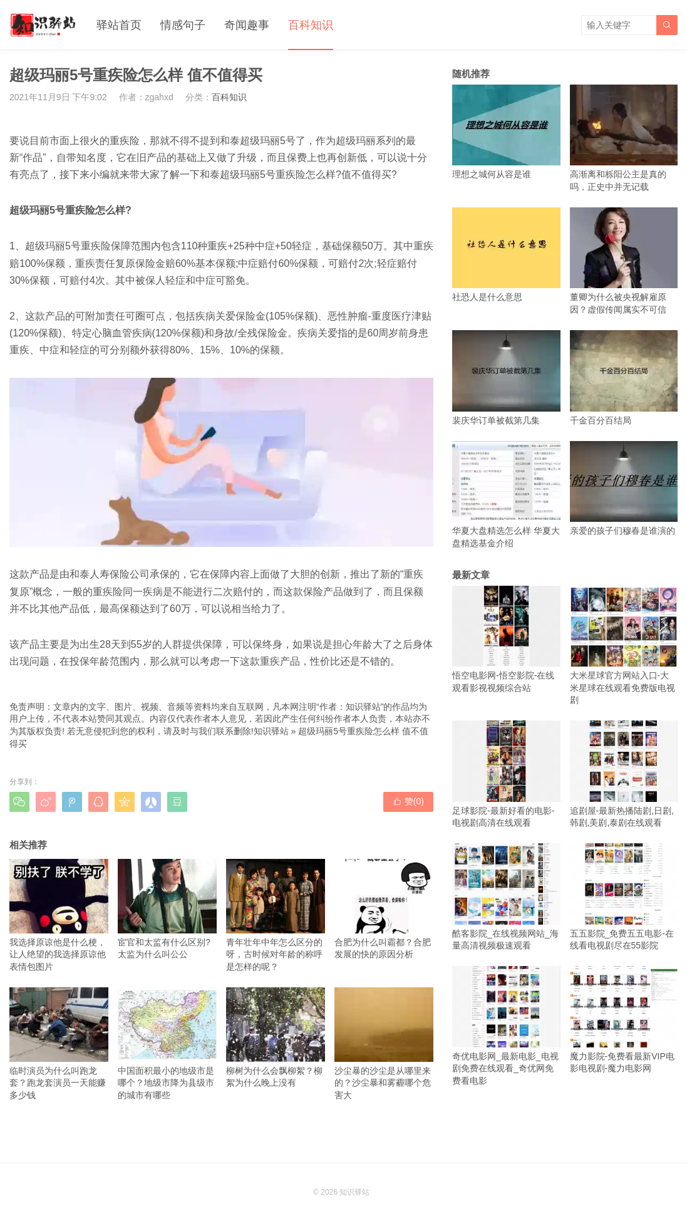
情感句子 (182, 25)
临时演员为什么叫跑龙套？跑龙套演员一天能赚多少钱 (58, 1043)
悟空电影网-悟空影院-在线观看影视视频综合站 (506, 639)
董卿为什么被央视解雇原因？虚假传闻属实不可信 (624, 260)
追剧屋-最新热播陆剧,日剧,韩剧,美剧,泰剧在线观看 (624, 774)
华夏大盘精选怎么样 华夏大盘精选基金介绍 (506, 494)
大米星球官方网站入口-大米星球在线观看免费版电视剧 (624, 645)
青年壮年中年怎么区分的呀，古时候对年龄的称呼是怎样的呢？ (275, 915)
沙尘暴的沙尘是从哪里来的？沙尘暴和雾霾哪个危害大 (383, 1043)
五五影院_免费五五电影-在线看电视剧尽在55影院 (624, 896)
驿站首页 (119, 25)
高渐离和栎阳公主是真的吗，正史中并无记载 (624, 138)
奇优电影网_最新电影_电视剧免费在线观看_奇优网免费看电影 (506, 1026)
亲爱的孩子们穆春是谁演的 (624, 488)
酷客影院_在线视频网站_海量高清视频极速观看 (506, 896)
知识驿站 (271, 731)
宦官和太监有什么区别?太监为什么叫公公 (167, 909)
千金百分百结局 (624, 377)
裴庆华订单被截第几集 (506, 377)
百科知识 (310, 25)
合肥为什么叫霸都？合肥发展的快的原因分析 (383, 909)
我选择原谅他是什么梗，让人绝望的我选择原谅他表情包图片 (58, 915)
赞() (408, 801)
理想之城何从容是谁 (506, 132)
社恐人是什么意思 (506, 254)
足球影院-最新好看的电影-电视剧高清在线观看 (506, 774)
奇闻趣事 (246, 25)
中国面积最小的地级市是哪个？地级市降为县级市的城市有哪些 (167, 1043)
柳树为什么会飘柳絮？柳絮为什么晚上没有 (275, 1037)
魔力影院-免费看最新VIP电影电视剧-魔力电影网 (624, 1019)
